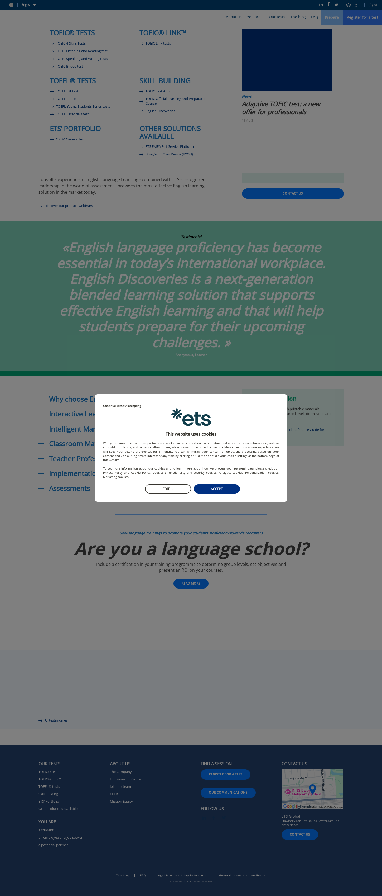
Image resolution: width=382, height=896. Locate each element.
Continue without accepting (122, 406)
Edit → (168, 489)
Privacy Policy (113, 473)
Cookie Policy (140, 473)
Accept (217, 489)
